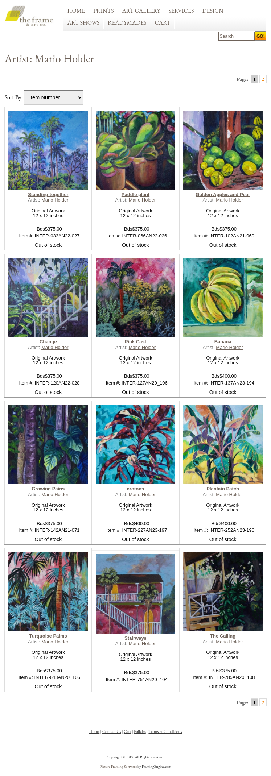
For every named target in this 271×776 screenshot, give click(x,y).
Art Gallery (141, 10)
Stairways (135, 638)
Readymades (127, 22)
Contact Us (111, 731)
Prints (103, 10)
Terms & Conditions (165, 731)
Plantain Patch (222, 488)
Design (212, 10)
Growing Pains (48, 488)
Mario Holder (55, 200)
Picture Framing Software (118, 766)
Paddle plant (135, 194)
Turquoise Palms (48, 636)
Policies (140, 731)
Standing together (48, 194)
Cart (163, 22)
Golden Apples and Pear (223, 194)
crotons (135, 488)
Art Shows (83, 22)
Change (48, 341)
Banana (222, 341)
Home (76, 10)
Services (181, 10)
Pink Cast (135, 341)
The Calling (222, 636)
